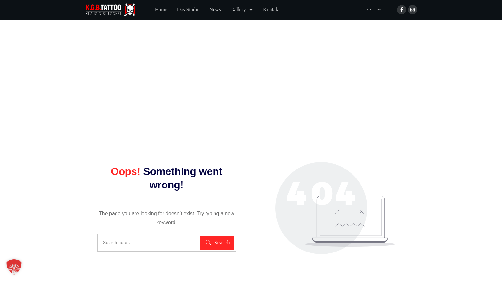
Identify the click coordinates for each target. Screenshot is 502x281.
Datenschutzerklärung (111, 252)
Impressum (157, 252)
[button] (14, 267)
